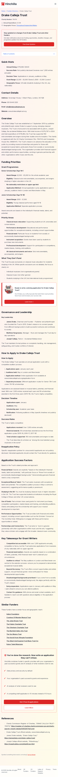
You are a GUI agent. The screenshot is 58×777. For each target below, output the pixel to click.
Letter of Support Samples (40, 771)
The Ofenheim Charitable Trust (17, 627)
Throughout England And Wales (26, 25)
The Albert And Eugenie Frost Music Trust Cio (22, 641)
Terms (55, 769)
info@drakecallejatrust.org (15, 107)
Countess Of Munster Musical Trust (18, 617)
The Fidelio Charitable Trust (16, 624)
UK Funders (25, 770)
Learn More (29, 708)
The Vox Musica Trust (13, 634)
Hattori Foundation (12, 614)
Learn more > (29, 302)
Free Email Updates (29, 44)
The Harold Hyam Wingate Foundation (19, 638)
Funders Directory (12, 11)
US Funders (33, 770)
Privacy (48, 769)
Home (3, 11)
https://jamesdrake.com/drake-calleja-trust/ (19, 738)
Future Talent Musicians (14, 644)
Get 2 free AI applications (29, 702)
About (19, 769)
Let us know (31, 754)
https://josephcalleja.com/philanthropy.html (19, 744)
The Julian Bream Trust (14, 621)
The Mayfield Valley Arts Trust (16, 631)
